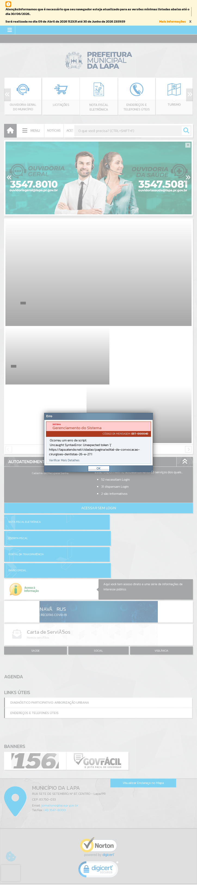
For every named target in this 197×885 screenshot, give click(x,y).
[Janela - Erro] (98, 442)
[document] (98, 442)
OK (99, 468)
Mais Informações (172, 21)
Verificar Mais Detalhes (64, 460)
